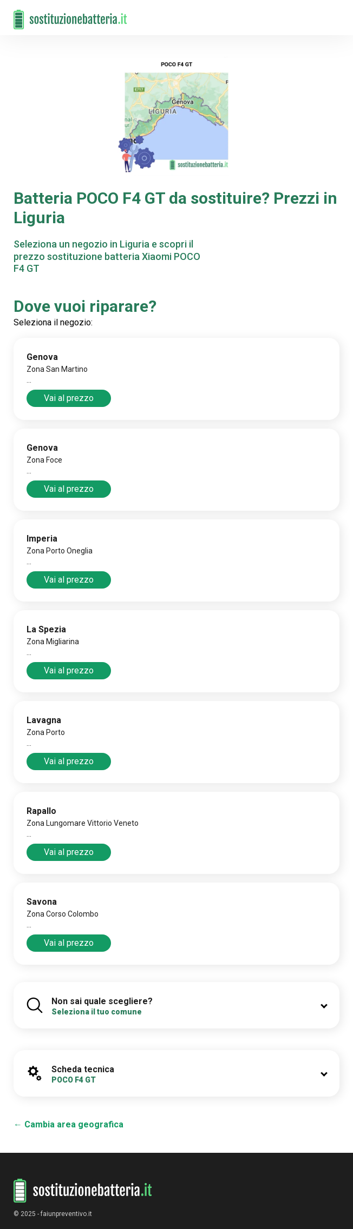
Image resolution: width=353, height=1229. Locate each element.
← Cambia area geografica (68, 1124)
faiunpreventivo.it (66, 1214)
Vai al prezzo (69, 398)
